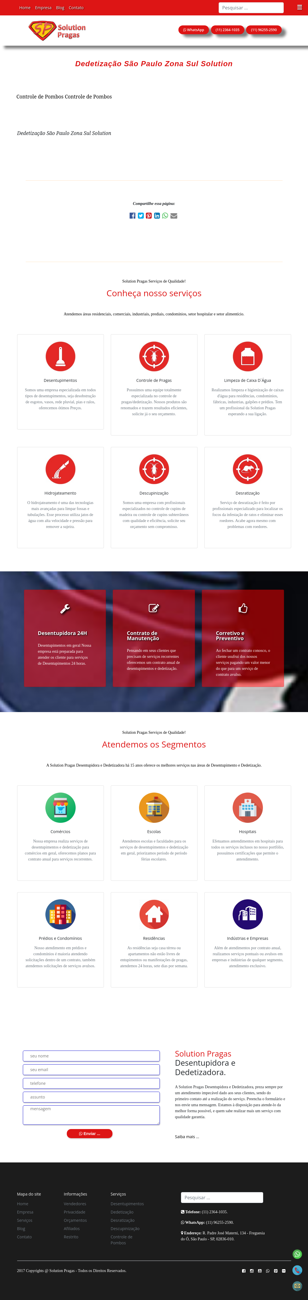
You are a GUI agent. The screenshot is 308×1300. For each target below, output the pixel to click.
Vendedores (75, 1203)
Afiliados (72, 1228)
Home (25, 7)
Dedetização (122, 1212)
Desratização (123, 1220)
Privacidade (74, 1212)
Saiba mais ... (187, 1136)
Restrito (71, 1236)
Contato (76, 7)
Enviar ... (89, 1133)
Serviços (25, 1220)
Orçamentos (75, 1220)
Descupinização (125, 1228)
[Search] (251, 7)
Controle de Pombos (40, 96)
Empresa (43, 7)
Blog (60, 7)
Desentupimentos (127, 1203)
